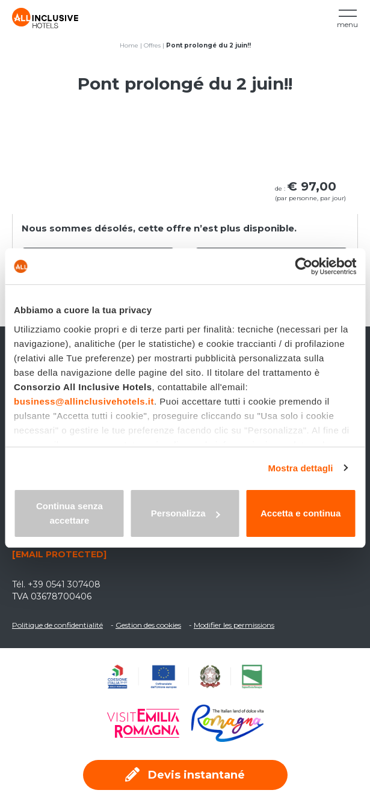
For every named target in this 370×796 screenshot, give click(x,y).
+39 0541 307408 (64, 584)
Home (129, 45)
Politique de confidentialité (57, 624)
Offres (152, 45)
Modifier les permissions (234, 624)
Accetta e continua (301, 513)
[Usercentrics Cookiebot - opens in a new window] (303, 266)
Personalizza (185, 513)
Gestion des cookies (148, 624)
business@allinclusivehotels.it (84, 401)
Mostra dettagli (300, 468)
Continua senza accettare (69, 513)
